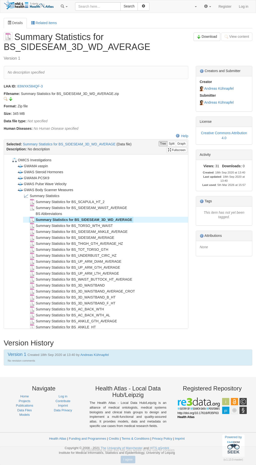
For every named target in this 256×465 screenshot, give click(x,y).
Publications (24, 405)
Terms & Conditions (135, 438)
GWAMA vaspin (32, 166)
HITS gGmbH (159, 448)
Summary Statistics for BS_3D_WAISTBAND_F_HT (72, 303)
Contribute (63, 401)
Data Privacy (63, 410)
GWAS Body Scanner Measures (45, 190)
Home (24, 396)
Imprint (63, 405)
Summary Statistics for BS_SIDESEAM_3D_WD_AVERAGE (69, 144)
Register (225, 6)
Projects (24, 401)
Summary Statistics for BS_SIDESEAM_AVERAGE (71, 238)
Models (24, 415)
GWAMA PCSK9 (33, 178)
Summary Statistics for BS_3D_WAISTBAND (67, 285)
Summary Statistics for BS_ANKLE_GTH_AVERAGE (73, 321)
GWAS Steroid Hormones (40, 172)
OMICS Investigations (31, 160)
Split (171, 144)
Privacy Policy (162, 438)
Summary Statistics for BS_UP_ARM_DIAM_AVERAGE (75, 261)
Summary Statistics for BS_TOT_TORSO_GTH (68, 250)
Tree (163, 144)
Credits (114, 438)
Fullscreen (177, 150)
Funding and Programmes (87, 438)
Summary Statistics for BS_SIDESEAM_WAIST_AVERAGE (78, 208)
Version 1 (18, 354)
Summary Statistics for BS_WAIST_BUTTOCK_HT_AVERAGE (80, 279)
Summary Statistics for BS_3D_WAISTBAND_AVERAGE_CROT (82, 291)
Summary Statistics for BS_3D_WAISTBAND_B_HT (72, 297)
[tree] (96, 242)
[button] (64, 6)
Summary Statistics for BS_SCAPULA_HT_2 (67, 202)
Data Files (24, 410)
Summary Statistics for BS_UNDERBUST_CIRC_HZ (72, 255)
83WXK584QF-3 (30, 86)
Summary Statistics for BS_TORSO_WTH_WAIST (71, 226)
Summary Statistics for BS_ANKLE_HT (62, 327)
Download (207, 37)
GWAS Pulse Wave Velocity (41, 184)
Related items (44, 23)
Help (182, 136)
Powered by (233, 445)
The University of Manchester (121, 448)
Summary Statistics (41, 196)
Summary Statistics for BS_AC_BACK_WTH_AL (69, 315)
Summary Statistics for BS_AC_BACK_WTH (66, 309)
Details (15, 23)
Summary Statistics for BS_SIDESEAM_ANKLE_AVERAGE (78, 232)
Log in (243, 6)
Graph (181, 144)
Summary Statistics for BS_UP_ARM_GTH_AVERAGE (74, 267)
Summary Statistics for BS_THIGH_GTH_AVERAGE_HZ (76, 244)
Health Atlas (57, 438)
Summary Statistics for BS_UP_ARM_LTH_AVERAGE (74, 273)
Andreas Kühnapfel (219, 88)
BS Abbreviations (45, 214)
